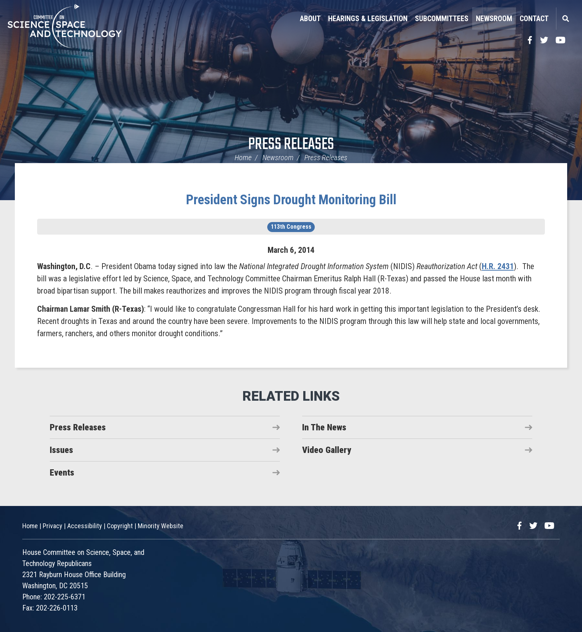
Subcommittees (441, 18)
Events (62, 472)
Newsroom (494, 18)
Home (243, 157)
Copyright (120, 526)
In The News (324, 427)
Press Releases (291, 145)
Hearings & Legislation (368, 18)
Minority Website (160, 526)
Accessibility (84, 526)
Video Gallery (326, 450)
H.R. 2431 (498, 266)
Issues (61, 450)
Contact (534, 18)
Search (565, 18)
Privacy (52, 526)
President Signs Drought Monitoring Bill (291, 200)
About (310, 18)
